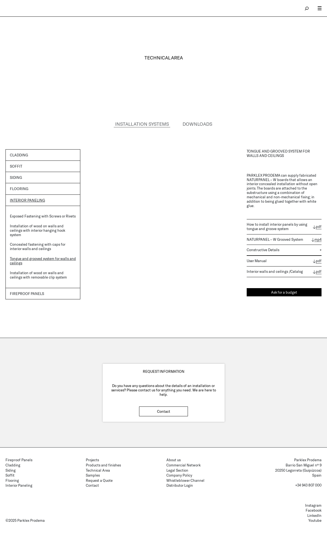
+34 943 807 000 (308, 485)
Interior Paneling (27, 200)
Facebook (314, 510)
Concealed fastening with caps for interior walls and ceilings (37, 246)
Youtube (315, 520)
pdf (319, 227)
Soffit (16, 166)
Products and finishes (103, 465)
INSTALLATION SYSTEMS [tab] (142, 124)
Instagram (313, 505)
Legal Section (177, 470)
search (307, 8)
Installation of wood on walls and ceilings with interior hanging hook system (37, 230)
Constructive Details (263, 250)
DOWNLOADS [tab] (197, 124)
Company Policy (179, 475)
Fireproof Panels (18, 460)
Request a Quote (99, 480)
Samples (93, 475)
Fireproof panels (27, 293)
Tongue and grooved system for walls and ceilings (43, 261)
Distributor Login (179, 485)
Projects (92, 460)
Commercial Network (183, 465)
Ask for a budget (284, 292)
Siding (16, 177)
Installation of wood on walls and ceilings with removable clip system (38, 275)
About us (173, 460)
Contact (163, 411)
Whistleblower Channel (185, 480)
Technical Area (98, 470)
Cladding (19, 155)
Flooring (19, 189)
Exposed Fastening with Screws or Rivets (43, 216)
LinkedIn (314, 515)
